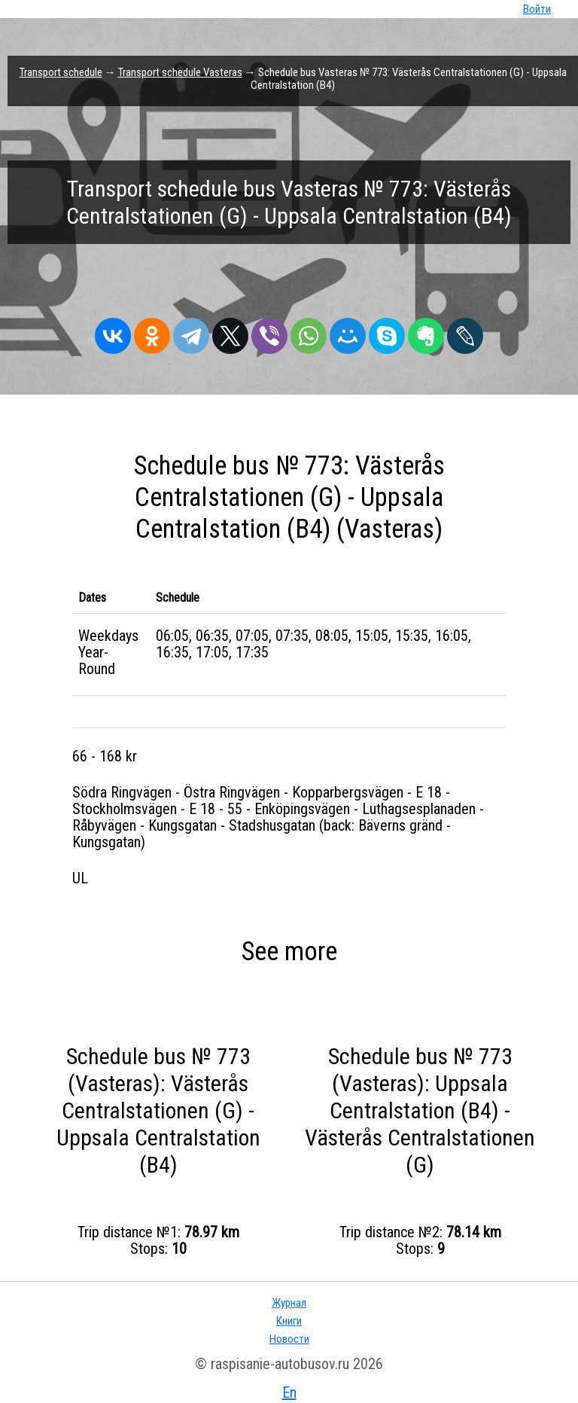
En (289, 1392)
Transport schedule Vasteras (180, 72)
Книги (289, 1321)
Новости (289, 1339)
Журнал (289, 1303)
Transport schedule (61, 72)
